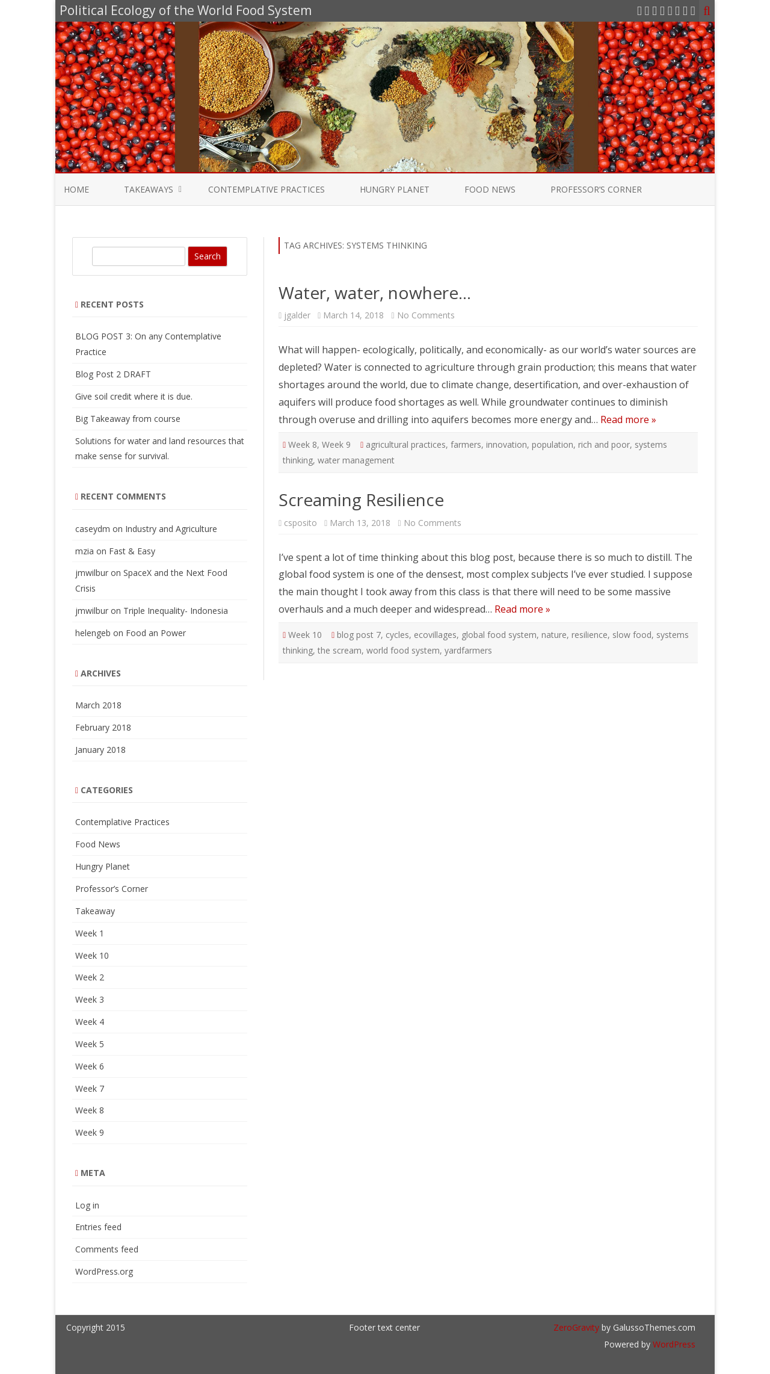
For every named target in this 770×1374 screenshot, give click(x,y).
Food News (490, 189)
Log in (87, 1205)
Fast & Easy (132, 551)
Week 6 (89, 1066)
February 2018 (103, 727)
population (552, 444)
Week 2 (89, 977)
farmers (466, 444)
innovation (506, 444)
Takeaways (148, 189)
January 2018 (100, 749)
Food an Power (156, 633)
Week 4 (89, 1021)
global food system (499, 634)
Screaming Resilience (361, 499)
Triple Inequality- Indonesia (175, 610)
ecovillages (435, 634)
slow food (631, 634)
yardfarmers (468, 650)
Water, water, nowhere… (375, 292)
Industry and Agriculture (171, 528)
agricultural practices (406, 444)
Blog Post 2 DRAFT (113, 374)
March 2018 (98, 705)
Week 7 (89, 1088)
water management (356, 460)
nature (554, 634)
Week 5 (89, 1044)
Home (76, 189)
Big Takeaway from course (127, 418)
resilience (589, 634)
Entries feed (98, 1227)
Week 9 (336, 444)
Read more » (628, 419)
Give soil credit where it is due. (133, 396)
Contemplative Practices (266, 189)
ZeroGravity (576, 1327)
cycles (397, 634)
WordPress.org (104, 1271)
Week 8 (302, 444)
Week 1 (89, 933)
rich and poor (604, 444)
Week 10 (305, 634)
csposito (300, 522)
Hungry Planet (395, 189)
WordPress (672, 1344)
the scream (340, 650)
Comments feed (106, 1249)
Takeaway (95, 911)
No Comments (426, 315)
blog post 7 (359, 634)
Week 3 (89, 999)
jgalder (297, 315)
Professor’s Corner (596, 189)
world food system (403, 650)
